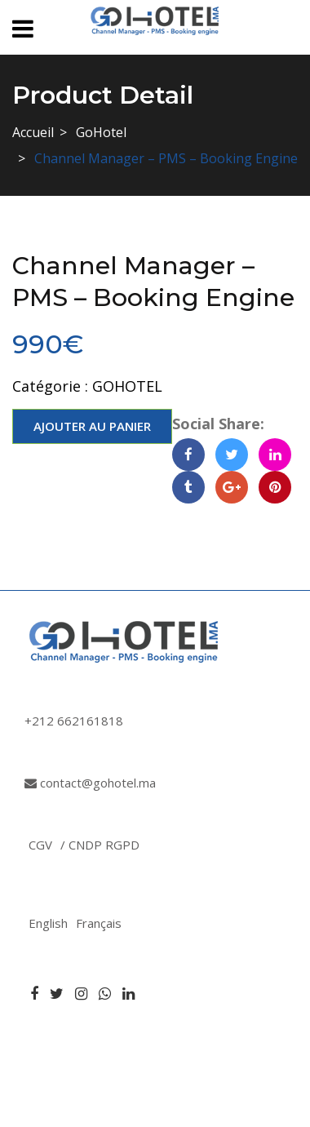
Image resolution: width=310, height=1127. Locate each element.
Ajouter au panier (92, 426)
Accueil (33, 132)
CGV (40, 844)
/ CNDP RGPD (100, 844)
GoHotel (101, 132)
